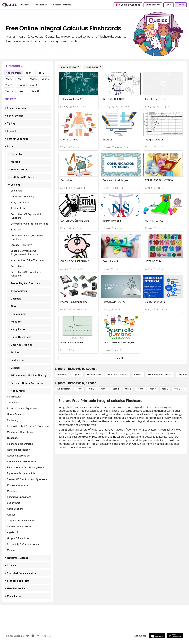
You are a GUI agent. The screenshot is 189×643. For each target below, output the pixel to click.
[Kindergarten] (93, 67)
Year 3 (8, 78)
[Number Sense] (94, 374)
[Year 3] (103, 388)
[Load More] (120, 358)
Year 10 (9, 91)
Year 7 (9, 85)
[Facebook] (32, 636)
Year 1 (29, 72)
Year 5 (33, 78)
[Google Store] (175, 635)
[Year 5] (128, 388)
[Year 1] (79, 388)
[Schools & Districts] (62, 4)
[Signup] (181, 4)
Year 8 (21, 85)
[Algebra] (77, 374)
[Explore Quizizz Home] (9, 5)
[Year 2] (91, 388)
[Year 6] (140, 388)
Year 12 (35, 91)
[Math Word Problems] (117, 374)
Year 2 (40, 72)
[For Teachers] (41, 4)
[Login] (168, 4)
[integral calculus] (69, 67)
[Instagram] (38, 636)
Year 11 (22, 91)
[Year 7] (152, 388)
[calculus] (138, 374)
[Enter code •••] (153, 4)
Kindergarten (13, 72)
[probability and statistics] (160, 374)
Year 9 (33, 85)
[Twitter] (27, 636)
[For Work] (24, 4)
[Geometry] (62, 374)
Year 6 (45, 78)
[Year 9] (177, 388)
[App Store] (157, 635)
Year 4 (21, 78)
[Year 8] (165, 388)
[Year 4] (115, 388)
